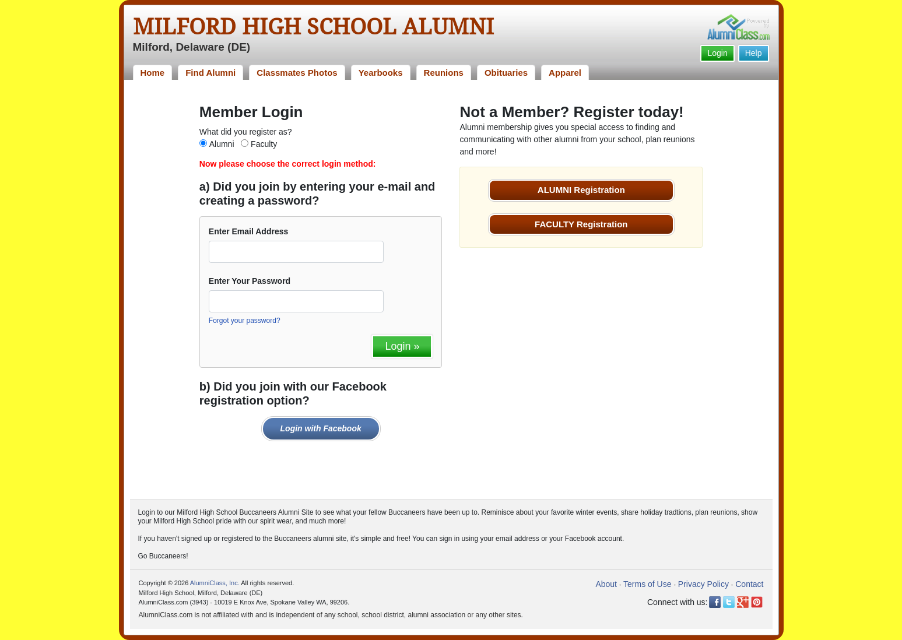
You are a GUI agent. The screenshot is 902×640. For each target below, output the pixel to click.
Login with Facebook (320, 428)
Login (717, 53)
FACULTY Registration (581, 224)
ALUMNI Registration (581, 190)
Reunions (444, 73)
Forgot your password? (244, 321)
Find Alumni (210, 73)
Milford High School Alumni (313, 27)
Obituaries (506, 73)
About (606, 584)
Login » (402, 346)
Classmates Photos (297, 73)
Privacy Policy (703, 584)
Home (153, 73)
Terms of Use (647, 584)
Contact (749, 584)
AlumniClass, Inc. (215, 582)
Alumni (221, 144)
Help (753, 53)
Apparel (565, 73)
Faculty (264, 144)
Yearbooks (381, 73)
